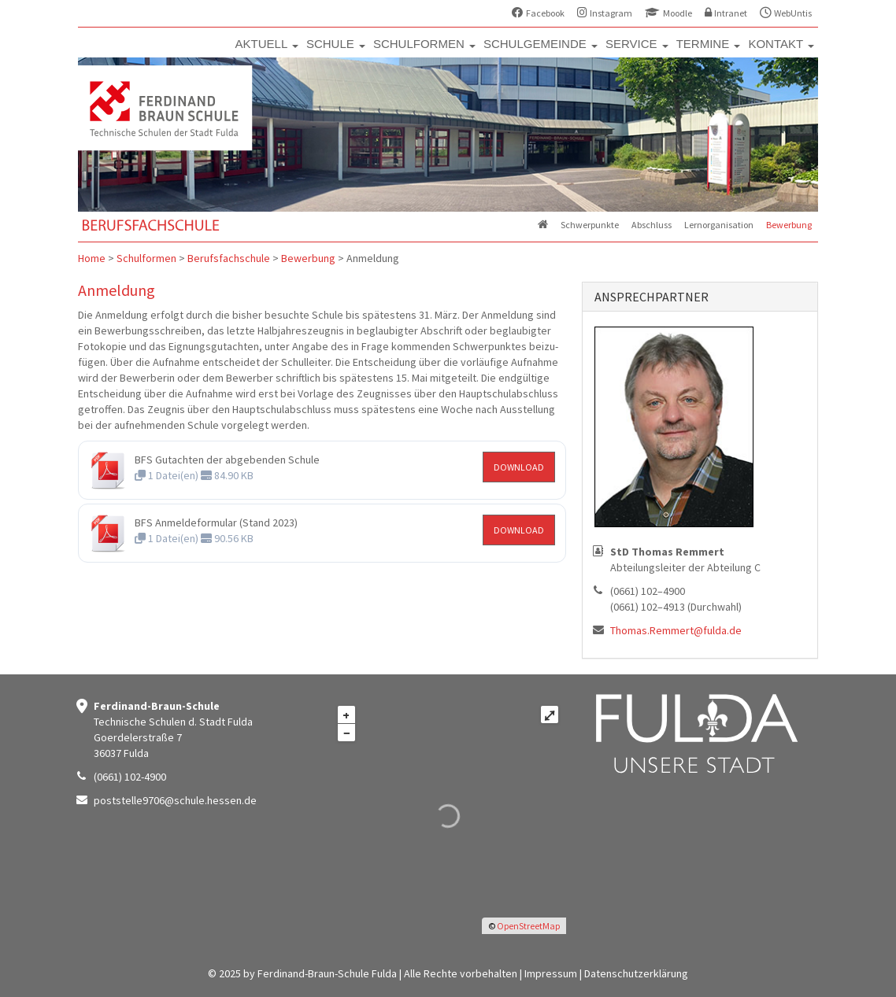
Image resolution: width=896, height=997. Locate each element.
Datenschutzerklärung (636, 973)
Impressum (550, 973)
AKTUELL (266, 43)
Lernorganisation (718, 225)
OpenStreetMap (528, 926)
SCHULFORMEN (424, 43)
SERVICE (636, 43)
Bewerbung (789, 225)
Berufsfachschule (228, 258)
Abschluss (651, 225)
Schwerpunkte (590, 225)
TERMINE (708, 43)
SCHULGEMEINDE (540, 43)
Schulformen (146, 258)
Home (92, 258)
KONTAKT (781, 43)
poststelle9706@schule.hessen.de (175, 800)
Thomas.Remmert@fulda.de (676, 630)
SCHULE (335, 43)
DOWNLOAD (519, 467)
